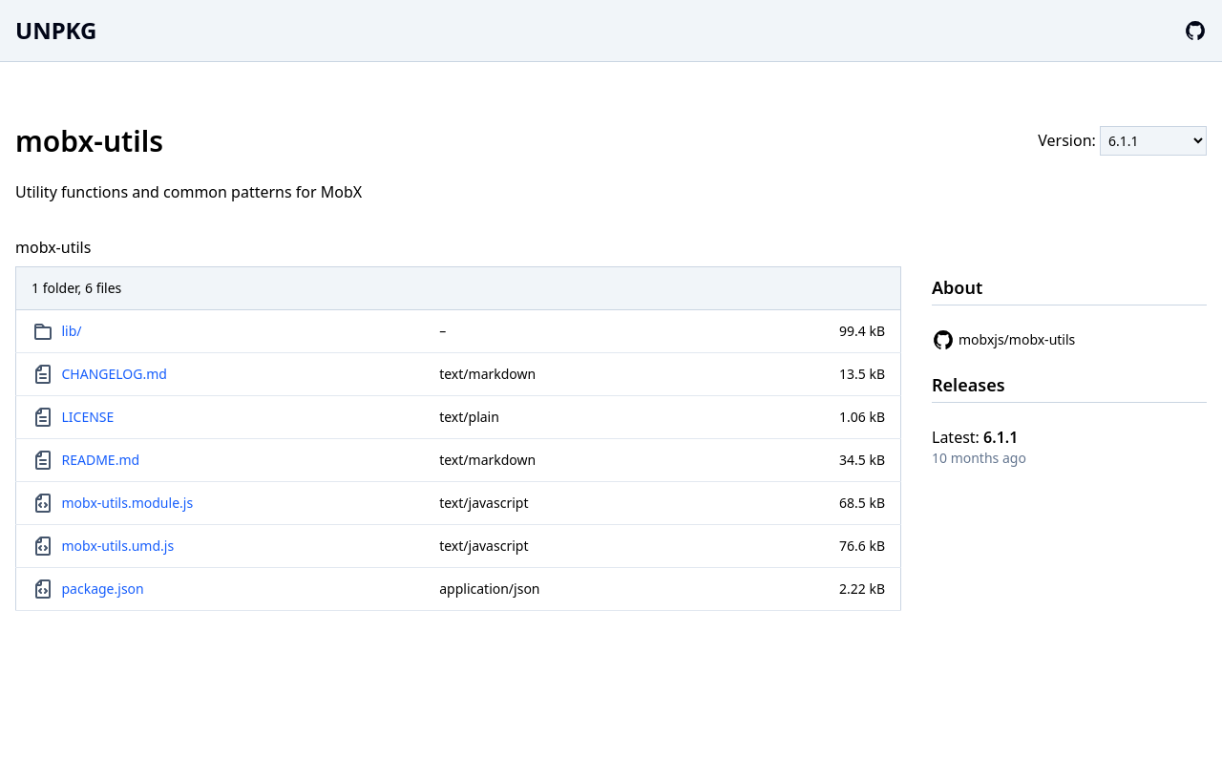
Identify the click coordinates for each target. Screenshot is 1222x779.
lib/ (72, 331)
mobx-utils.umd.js (118, 546)
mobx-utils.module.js (128, 503)
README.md (101, 460)
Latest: (975, 437)
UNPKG (55, 30)
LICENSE (88, 417)
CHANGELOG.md (114, 374)
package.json (103, 588)
